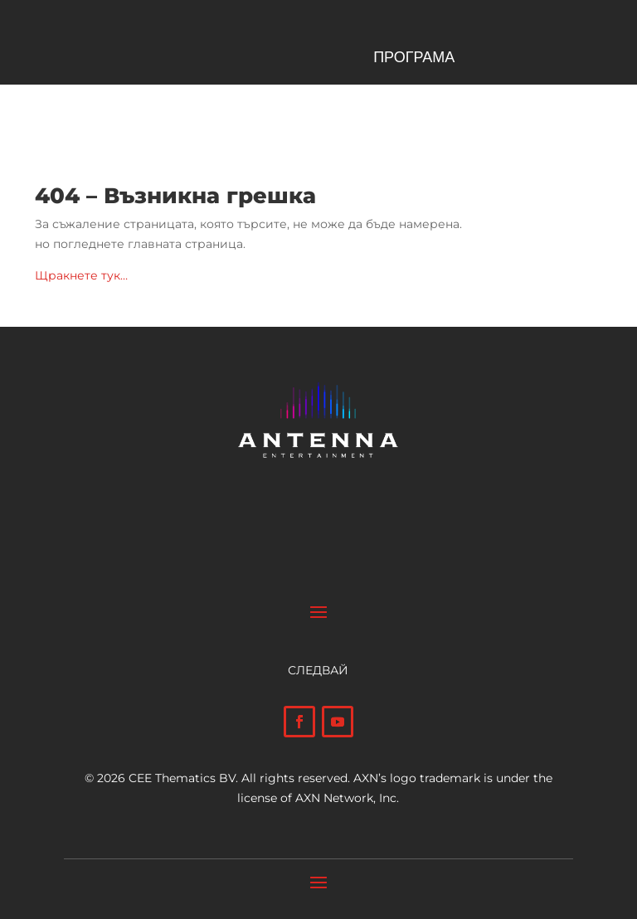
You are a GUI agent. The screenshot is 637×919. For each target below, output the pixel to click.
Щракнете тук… (81, 275)
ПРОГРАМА (414, 58)
